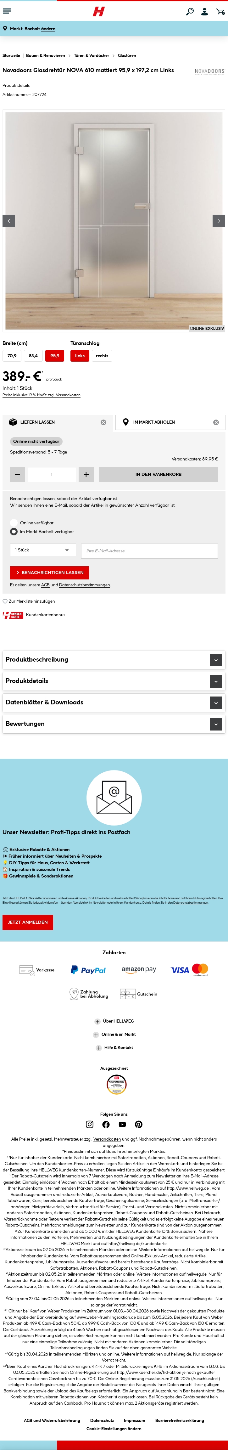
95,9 (54, 356)
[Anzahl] (43, 550)
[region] (114, 221)
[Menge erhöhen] (86, 474)
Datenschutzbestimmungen (84, 585)
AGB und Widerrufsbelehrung (52, 1420)
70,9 (12, 356)
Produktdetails (16, 85)
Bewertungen (114, 724)
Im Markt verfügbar (47, 532)
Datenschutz (102, 1420)
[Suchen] (190, 12)
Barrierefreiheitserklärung (179, 1420)
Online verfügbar (36, 523)
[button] (32, 29)
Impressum (134, 1420)
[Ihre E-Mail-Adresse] (149, 551)
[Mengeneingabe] (52, 474)
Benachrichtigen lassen (49, 572)
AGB (45, 585)
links (80, 356)
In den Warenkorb (158, 474)
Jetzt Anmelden (28, 922)
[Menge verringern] (17, 474)
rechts (102, 356)
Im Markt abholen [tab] (174, 423)
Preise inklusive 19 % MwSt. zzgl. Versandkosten (42, 395)
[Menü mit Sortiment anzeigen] (7, 11)
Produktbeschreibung (114, 660)
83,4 (33, 356)
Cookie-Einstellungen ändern (114, 1428)
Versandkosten (107, 1139)
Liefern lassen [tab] (61, 423)
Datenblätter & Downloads (114, 703)
